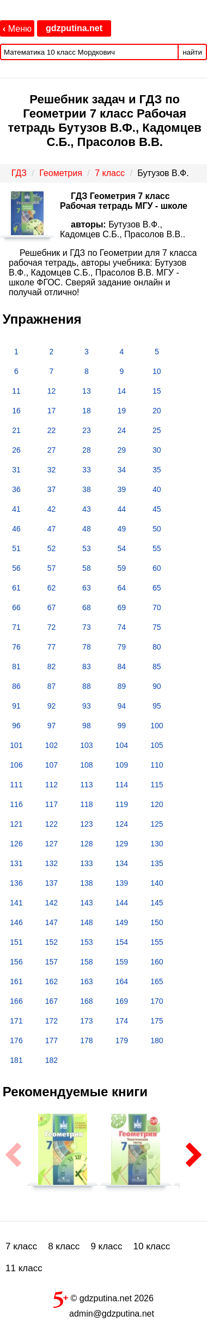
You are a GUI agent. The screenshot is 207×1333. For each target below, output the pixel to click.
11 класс (23, 1268)
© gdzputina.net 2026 (103, 1297)
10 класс (152, 1246)
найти (192, 52)
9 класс (106, 1246)
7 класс (21, 1246)
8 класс (64, 1246)
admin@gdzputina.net (111, 1313)
